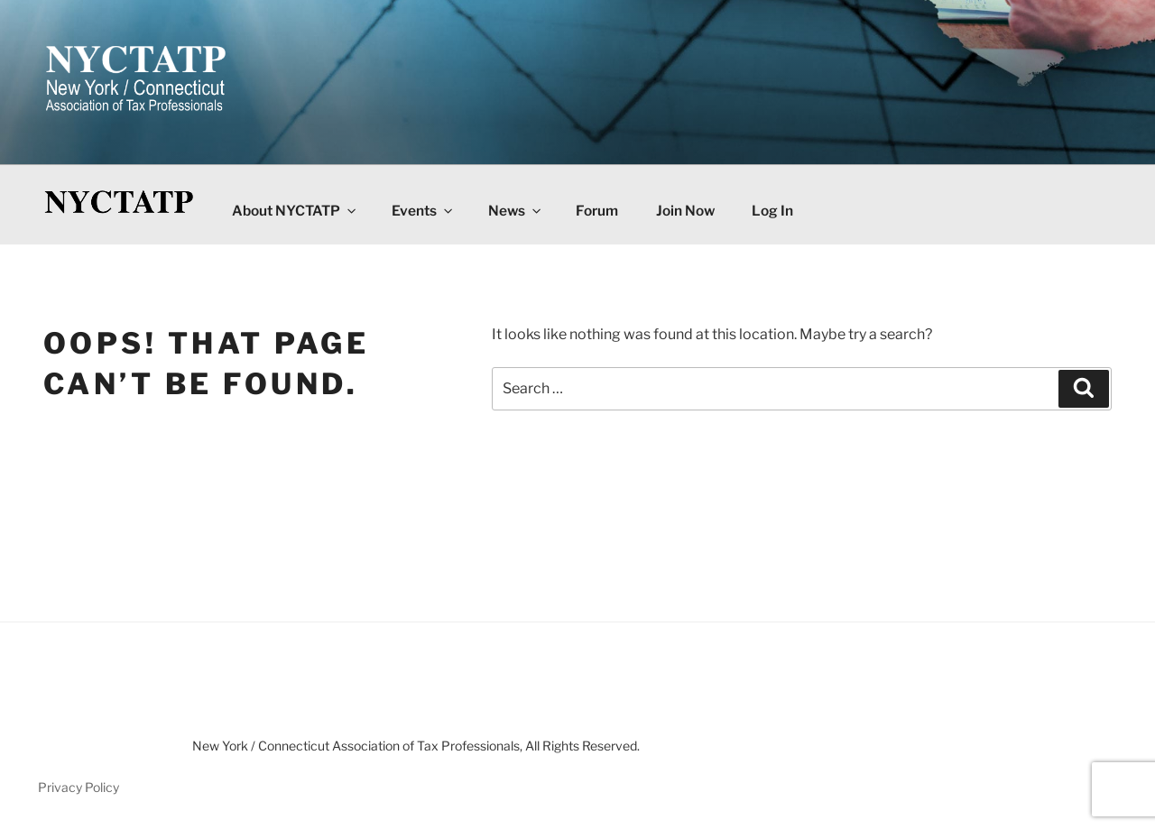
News (515, 210)
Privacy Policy (78, 787)
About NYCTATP (295, 210)
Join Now (685, 210)
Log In (772, 210)
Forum (597, 210)
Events (423, 210)
